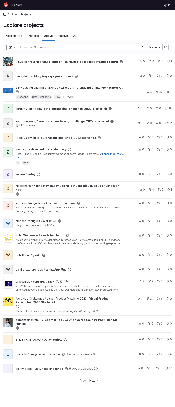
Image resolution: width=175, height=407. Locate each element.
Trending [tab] (33, 35)
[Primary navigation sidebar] (5, 14)
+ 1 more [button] (68, 97)
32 (159, 92)
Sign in (166, 5)
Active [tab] (48, 35)
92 (168, 123)
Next (94, 380)
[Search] (76, 47)
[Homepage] (5, 5)
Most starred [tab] (14, 35)
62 (149, 298)
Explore (17, 5)
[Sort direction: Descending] (165, 47)
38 (168, 108)
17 (169, 368)
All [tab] (75, 35)
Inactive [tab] (63, 35)
